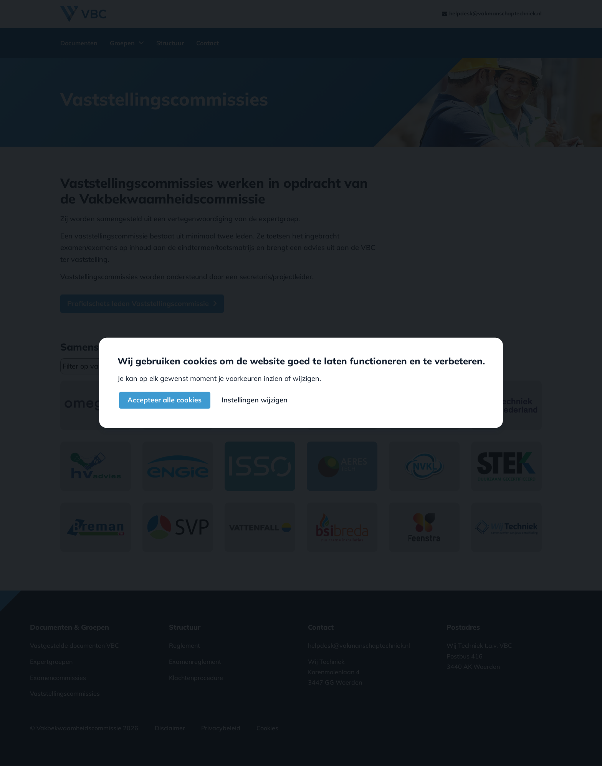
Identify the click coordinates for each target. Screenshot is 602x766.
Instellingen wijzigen (255, 400)
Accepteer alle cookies (164, 400)
